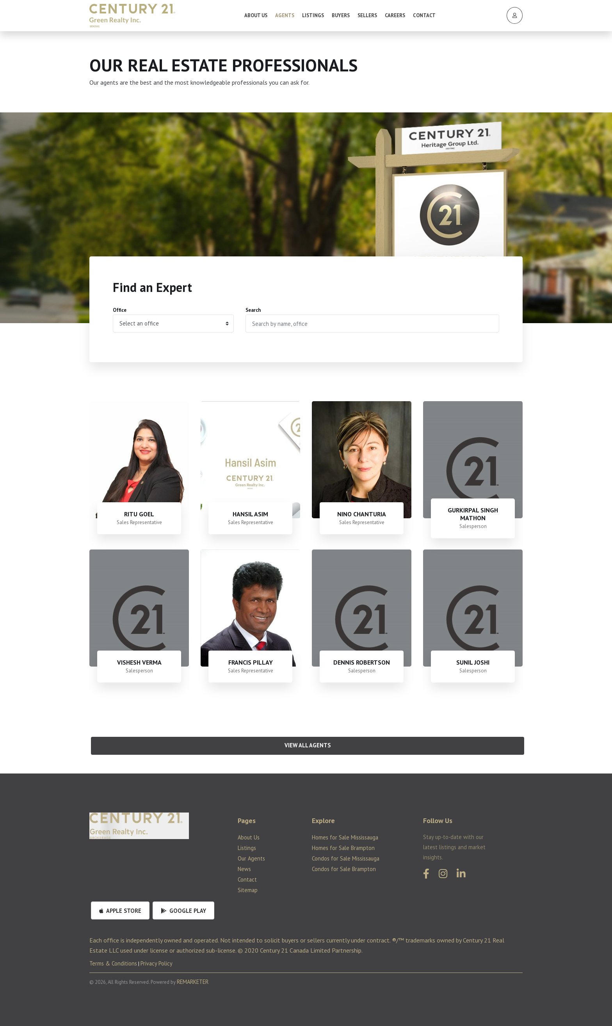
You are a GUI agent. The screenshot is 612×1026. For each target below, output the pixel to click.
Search (253, 310)
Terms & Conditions (113, 963)
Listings (313, 15)
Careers (395, 15)
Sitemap (248, 890)
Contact (424, 15)
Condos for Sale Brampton (344, 869)
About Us (255, 15)
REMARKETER (192, 981)
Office (119, 310)
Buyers (341, 15)
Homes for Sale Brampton (343, 848)
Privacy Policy (157, 963)
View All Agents (308, 745)
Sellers (367, 15)
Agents (284, 15)
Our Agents (251, 858)
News (244, 869)
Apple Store (120, 910)
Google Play (183, 910)
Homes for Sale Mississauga (345, 837)
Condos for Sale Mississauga (345, 858)
